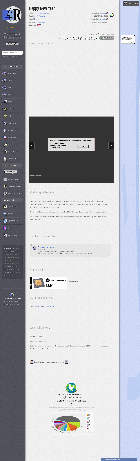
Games (8, 80)
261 (48, 43)
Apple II (8, 116)
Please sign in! (131, 3)
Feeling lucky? (10, 123)
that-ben (103, 13)
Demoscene (40, 22)
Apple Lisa (9, 109)
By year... (8, 145)
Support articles (11, 221)
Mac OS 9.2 (50, 307)
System (8, 88)
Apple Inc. (41, 16)
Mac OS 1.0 (38, 307)
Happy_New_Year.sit (46, 247)
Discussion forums (11, 228)
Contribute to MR (10, 165)
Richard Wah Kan (42, 13)
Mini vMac (70, 362)
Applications (10, 73)
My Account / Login (12, 194)
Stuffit (72, 251)
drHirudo (102, 19)
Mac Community (9, 200)
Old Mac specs (10, 235)
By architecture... (11, 152)
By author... (9, 130)
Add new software (11, 179)
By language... (10, 137)
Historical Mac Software (12, 67)
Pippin (8, 102)
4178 (42, 43)
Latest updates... (11, 159)
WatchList (106, 38)
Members (8, 214)
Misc (36, 19)
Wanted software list (12, 186)
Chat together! (10, 207)
